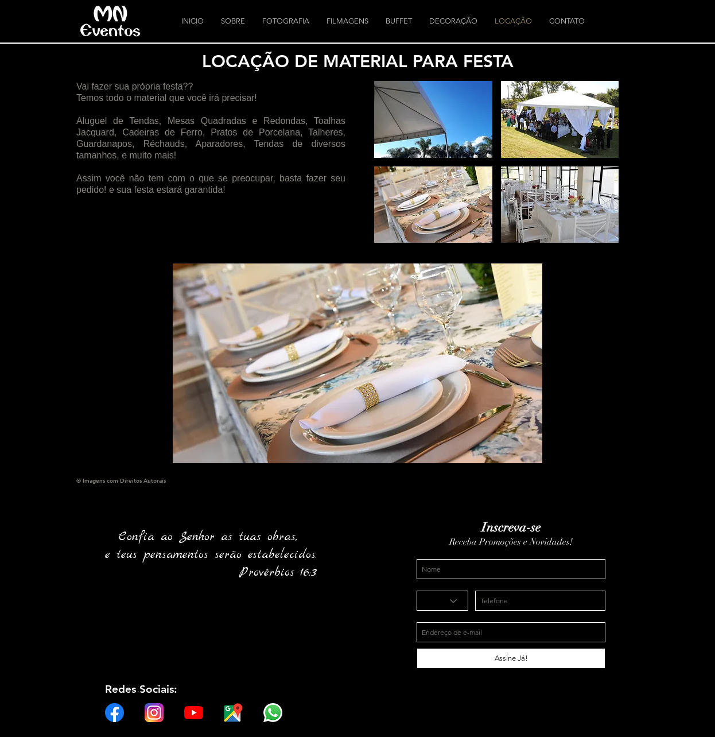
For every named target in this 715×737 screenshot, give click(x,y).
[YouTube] (193, 712)
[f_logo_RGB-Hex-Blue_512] (114, 712)
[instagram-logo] (154, 712)
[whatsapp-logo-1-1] (272, 712)
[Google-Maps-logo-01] (233, 712)
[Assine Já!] (511, 658)
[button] (433, 119)
